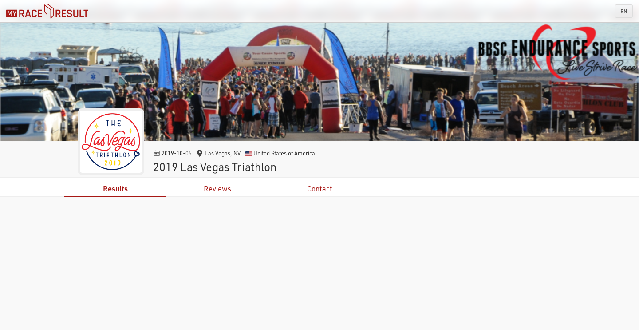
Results (115, 188)
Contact (319, 188)
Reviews (217, 188)
